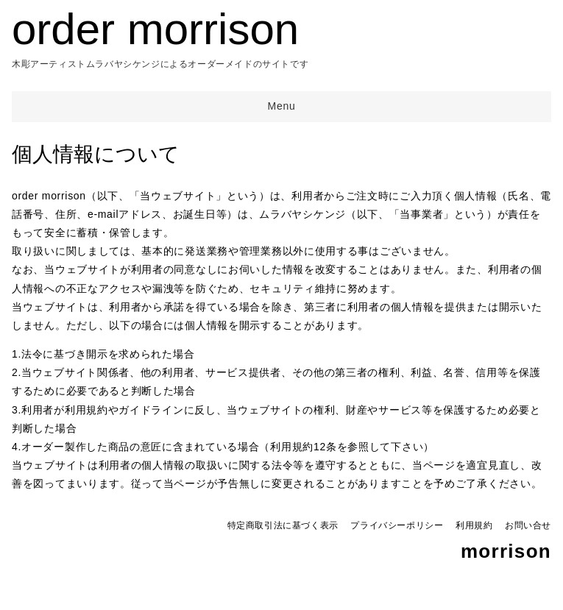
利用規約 (474, 525)
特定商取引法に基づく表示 (283, 525)
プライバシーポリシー (396, 525)
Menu (282, 106)
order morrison (155, 29)
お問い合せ (528, 525)
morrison (506, 551)
